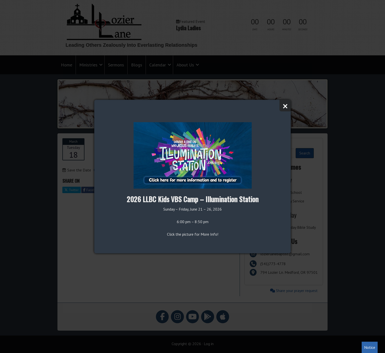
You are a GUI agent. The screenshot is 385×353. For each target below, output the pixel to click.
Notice (369, 347)
